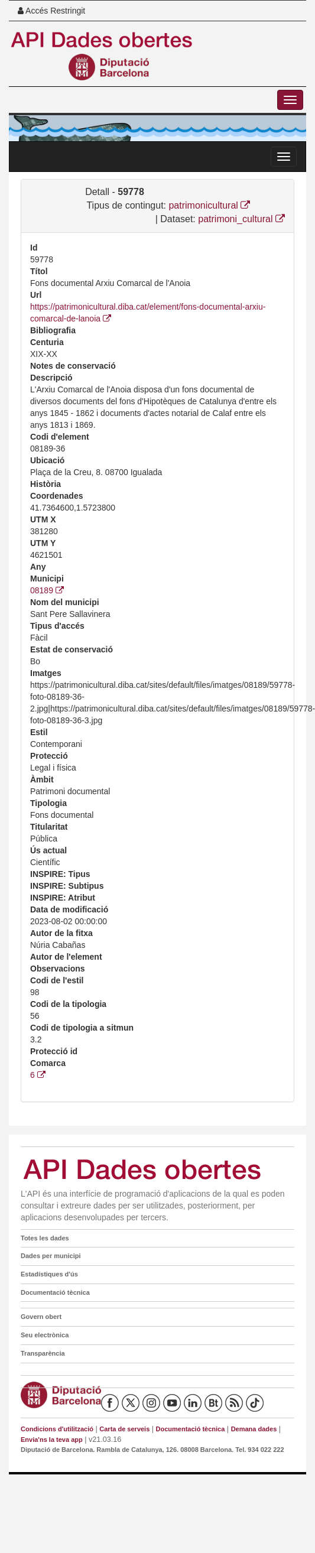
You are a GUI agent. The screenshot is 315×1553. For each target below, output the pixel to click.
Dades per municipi (50, 1255)
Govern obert (41, 1316)
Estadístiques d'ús (49, 1274)
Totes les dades (45, 1238)
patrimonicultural (209, 205)
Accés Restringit (51, 10)
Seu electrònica (45, 1334)
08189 (47, 590)
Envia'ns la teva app (52, 1439)
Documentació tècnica (55, 1292)
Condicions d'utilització (57, 1428)
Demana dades (254, 1428)
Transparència (43, 1353)
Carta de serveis (124, 1428)
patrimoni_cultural (241, 219)
